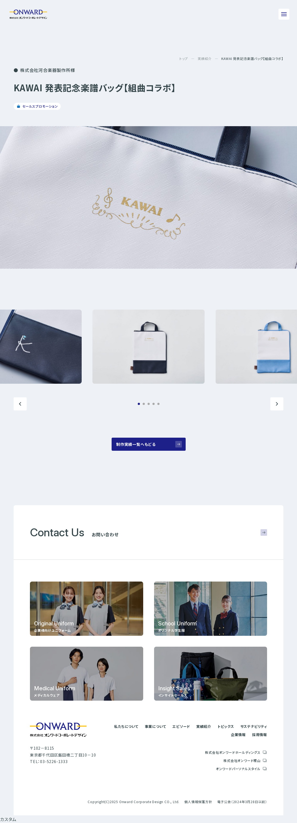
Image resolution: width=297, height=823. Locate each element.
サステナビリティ (253, 726)
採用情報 (259, 734)
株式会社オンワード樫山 (242, 760)
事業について (155, 726)
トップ (183, 58)
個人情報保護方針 (198, 801)
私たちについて (126, 726)
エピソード (181, 726)
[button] (20, 403)
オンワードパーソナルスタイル (238, 768)
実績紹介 (205, 58)
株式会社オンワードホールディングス (233, 752)
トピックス (226, 726)
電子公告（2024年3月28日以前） (242, 801)
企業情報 (238, 734)
